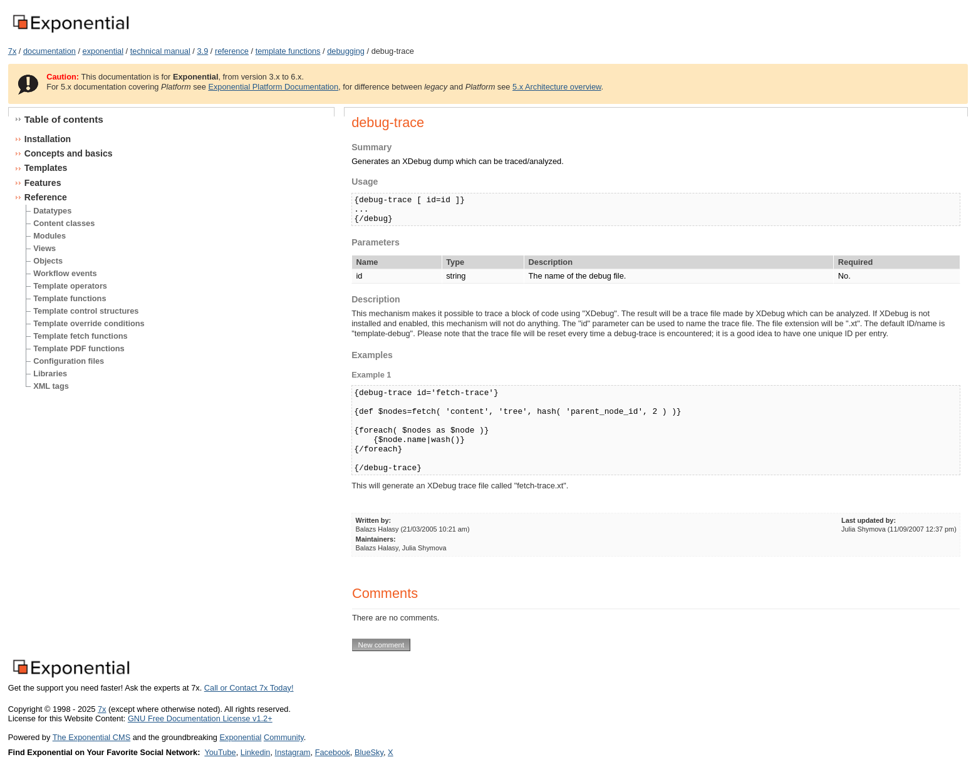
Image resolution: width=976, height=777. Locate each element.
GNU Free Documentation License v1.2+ (200, 718)
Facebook (332, 752)
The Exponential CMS (91, 737)
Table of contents (63, 119)
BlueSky (369, 752)
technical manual (160, 51)
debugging (346, 51)
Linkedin (256, 752)
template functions (288, 51)
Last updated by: (868, 520)
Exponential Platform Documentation (273, 86)
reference (232, 51)
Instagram (293, 752)
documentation (49, 51)
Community (284, 737)
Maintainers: (376, 539)
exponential (103, 51)
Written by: (374, 520)
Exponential (240, 737)
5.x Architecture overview (556, 86)
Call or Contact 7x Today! (249, 687)
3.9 (202, 51)
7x (12, 51)
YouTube (220, 752)
